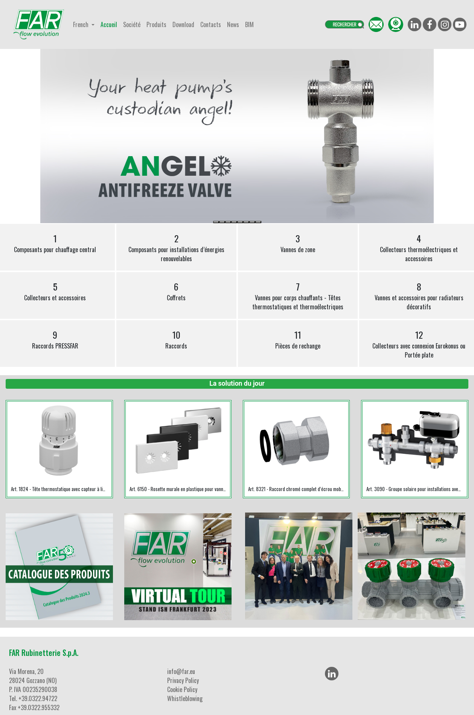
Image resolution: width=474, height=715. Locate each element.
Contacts (210, 24)
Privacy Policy (183, 680)
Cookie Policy (182, 689)
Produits (156, 24)
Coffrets (176, 291)
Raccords (176, 339)
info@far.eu (181, 671)
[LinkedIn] (331, 673)
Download (183, 24)
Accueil (109, 24)
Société (131, 24)
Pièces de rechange (297, 339)
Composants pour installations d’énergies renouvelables (176, 247)
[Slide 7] (252, 222)
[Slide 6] (246, 222)
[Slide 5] (240, 222)
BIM (249, 24)
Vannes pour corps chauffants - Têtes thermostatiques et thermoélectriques (297, 295)
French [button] (81, 24)
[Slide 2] (222, 222)
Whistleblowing (185, 698)
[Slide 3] (228, 222)
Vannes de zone (297, 242)
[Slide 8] (258, 222)
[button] (69, 136)
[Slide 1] (216, 222)
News (233, 24)
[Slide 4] (234, 222)
